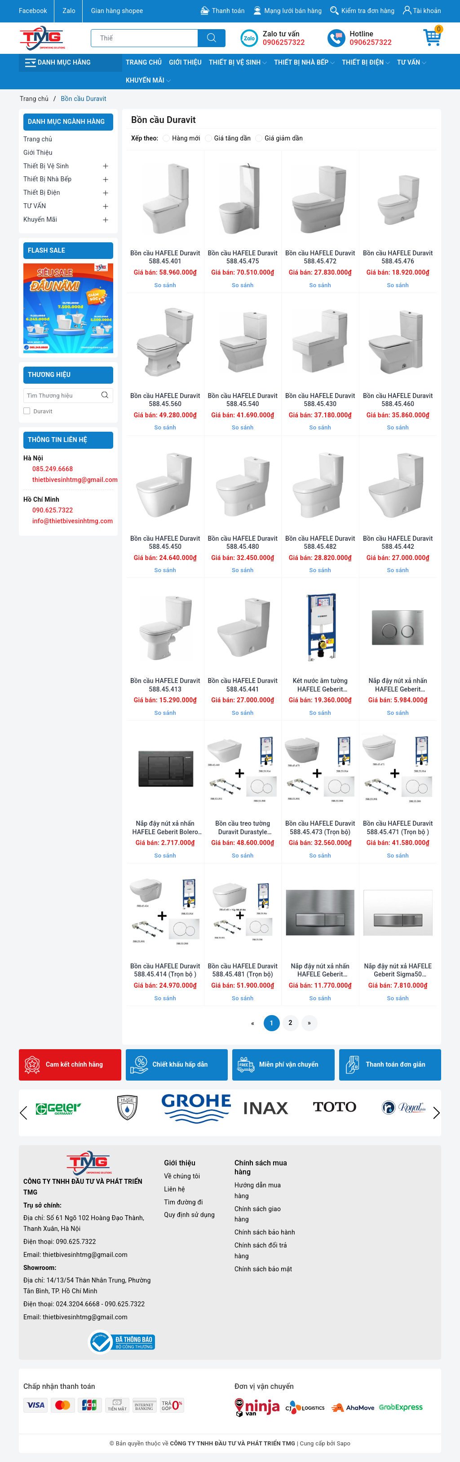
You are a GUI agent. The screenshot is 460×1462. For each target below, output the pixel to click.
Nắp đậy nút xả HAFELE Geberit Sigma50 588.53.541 (398, 970)
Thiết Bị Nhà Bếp (304, 62)
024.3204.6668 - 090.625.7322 (100, 1304)
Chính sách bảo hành (264, 1232)
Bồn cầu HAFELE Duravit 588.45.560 (165, 399)
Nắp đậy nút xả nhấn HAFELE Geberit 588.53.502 (397, 685)
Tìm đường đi (183, 1202)
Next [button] (436, 1113)
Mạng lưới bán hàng (293, 10)
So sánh (165, 285)
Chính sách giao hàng (257, 1214)
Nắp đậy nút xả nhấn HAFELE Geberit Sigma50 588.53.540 (320, 970)
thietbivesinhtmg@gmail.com (75, 479)
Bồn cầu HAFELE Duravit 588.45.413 (165, 684)
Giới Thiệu (185, 62)
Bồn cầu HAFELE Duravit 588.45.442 (398, 542)
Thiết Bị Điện (366, 62)
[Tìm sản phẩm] (144, 38)
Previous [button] (23, 1113)
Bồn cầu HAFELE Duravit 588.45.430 (320, 399)
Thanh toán (228, 10)
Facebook (33, 10)
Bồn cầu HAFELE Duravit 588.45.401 (165, 257)
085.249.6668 (52, 469)
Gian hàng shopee (117, 10)
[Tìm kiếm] (212, 38)
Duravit (42, 411)
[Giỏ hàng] (432, 38)
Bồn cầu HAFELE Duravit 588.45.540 (243, 399)
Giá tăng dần (228, 138)
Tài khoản (422, 10)
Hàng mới (181, 138)
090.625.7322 (52, 510)
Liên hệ (174, 1189)
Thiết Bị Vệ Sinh (238, 62)
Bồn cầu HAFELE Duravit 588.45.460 (398, 399)
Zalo (69, 10)
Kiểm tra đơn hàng (367, 10)
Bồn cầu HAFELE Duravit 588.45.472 (320, 257)
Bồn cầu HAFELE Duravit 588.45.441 (243, 684)
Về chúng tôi (182, 1176)
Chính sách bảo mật (263, 1269)
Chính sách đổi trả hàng (260, 1251)
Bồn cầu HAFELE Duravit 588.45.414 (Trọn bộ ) (165, 970)
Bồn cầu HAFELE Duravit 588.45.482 (320, 542)
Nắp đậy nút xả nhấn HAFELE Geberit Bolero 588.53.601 (165, 828)
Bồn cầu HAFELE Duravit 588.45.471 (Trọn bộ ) (398, 827)
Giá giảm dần (279, 138)
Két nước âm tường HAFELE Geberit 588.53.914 (320, 685)
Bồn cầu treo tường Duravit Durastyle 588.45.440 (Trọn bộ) (242, 828)
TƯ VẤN (411, 62)
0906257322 (371, 42)
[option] (58, 1107)
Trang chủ (144, 62)
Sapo (344, 1443)
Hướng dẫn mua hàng (257, 1190)
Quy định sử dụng (189, 1214)
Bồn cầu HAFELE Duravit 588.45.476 (398, 257)
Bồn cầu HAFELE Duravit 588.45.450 (165, 542)
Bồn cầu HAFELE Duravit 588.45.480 (243, 542)
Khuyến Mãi (148, 80)
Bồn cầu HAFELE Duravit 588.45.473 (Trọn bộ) (320, 827)
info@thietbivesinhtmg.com (72, 521)
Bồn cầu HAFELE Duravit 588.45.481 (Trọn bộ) (243, 970)
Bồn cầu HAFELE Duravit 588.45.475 (243, 257)
